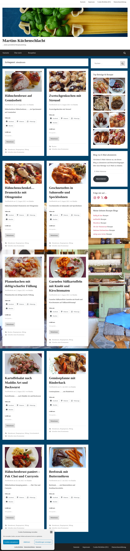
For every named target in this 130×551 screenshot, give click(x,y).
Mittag (27, 149)
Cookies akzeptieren (11, 542)
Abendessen (11, 149)
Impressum (38, 547)
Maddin (31, 104)
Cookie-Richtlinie (18, 547)
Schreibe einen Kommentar (16, 152)
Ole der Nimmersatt (100, 227)
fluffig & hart (97, 215)
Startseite (82, 2)
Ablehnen (27, 542)
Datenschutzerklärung (29, 547)
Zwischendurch (34, 433)
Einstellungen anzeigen (43, 542)
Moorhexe (96, 223)
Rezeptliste (32, 53)
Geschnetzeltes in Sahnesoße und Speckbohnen (61, 192)
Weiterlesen (10, 142)
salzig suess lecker (99, 234)
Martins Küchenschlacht (23, 40)
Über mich (19, 53)
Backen (54, 146)
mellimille (96, 219)
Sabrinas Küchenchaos (101, 230)
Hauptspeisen (20, 149)
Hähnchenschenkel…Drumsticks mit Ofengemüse (19, 192)
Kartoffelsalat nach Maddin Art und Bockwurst (18, 382)
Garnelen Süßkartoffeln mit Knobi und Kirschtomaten (65, 286)
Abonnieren (101, 179)
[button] (51, 532)
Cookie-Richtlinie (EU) (104, 2)
